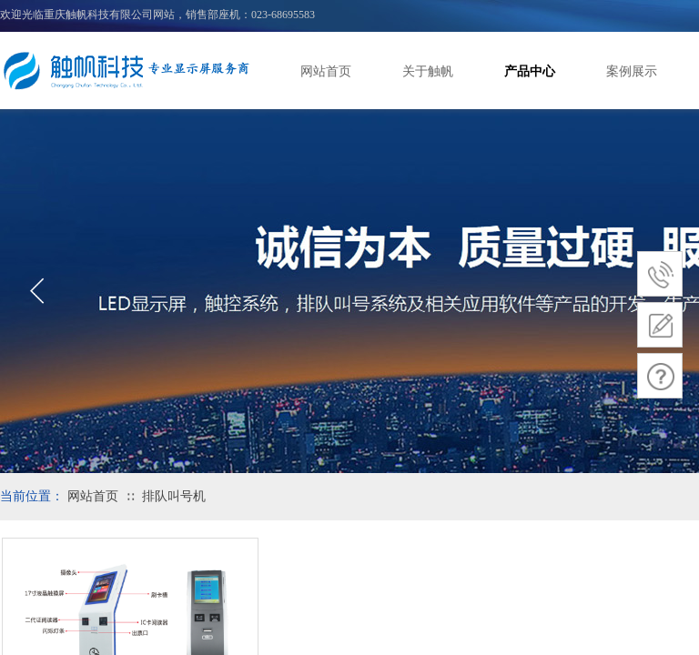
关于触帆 (427, 71)
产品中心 (529, 71)
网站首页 (325, 71)
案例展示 (631, 71)
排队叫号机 (174, 496)
